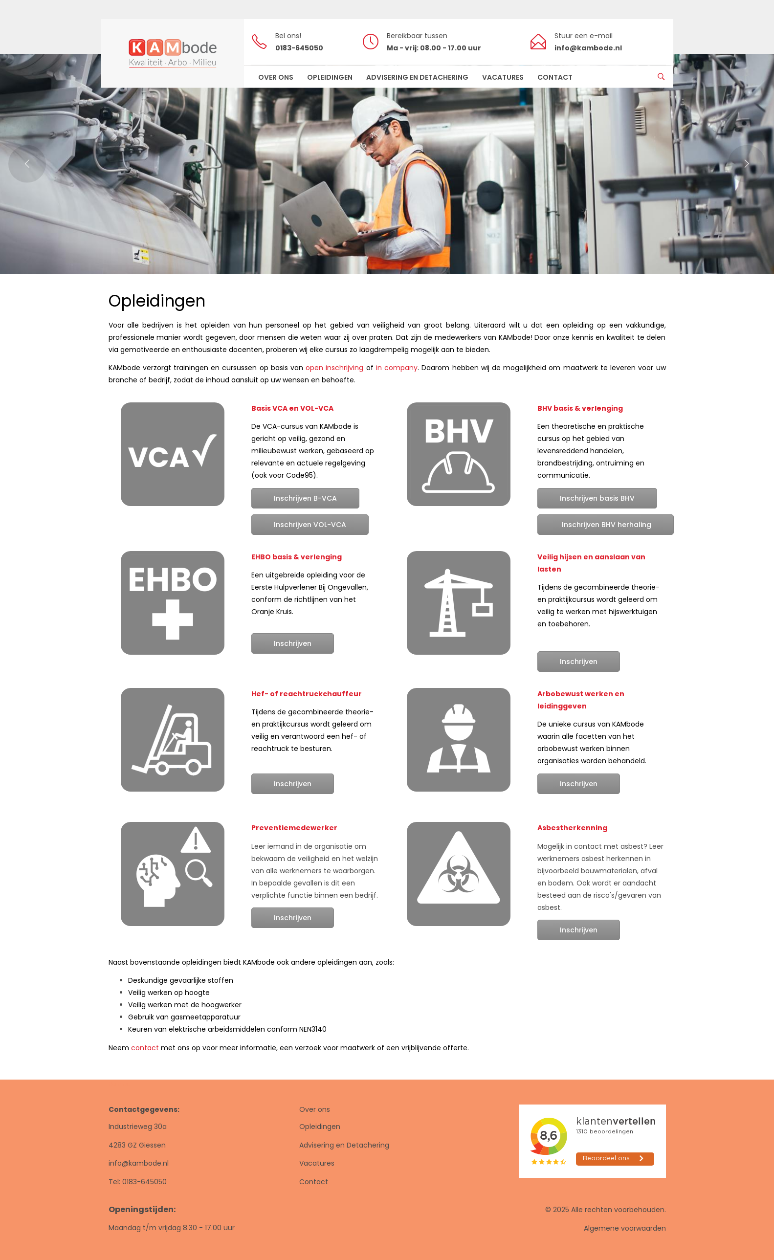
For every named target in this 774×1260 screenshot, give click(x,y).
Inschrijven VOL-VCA (310, 525)
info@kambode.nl (139, 1163)
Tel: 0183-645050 (138, 1182)
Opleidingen (319, 1126)
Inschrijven (292, 643)
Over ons (314, 1109)
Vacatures (316, 1163)
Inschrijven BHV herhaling (605, 525)
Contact (313, 1182)
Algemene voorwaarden (625, 1228)
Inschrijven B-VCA (305, 498)
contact (145, 1048)
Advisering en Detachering (344, 1145)
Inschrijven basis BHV (597, 498)
